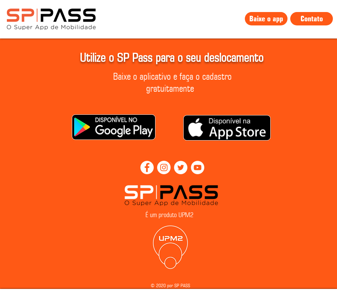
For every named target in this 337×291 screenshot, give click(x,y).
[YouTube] (197, 167)
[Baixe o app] (266, 18)
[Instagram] (164, 167)
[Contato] (311, 18)
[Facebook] (147, 167)
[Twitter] (180, 167)
